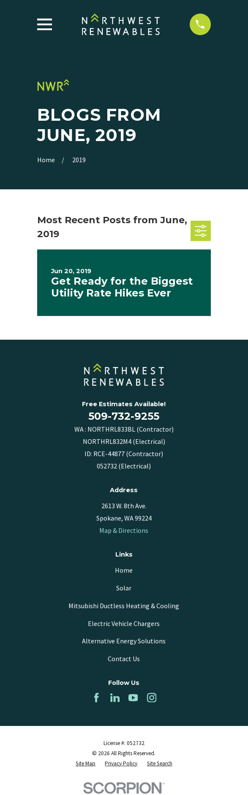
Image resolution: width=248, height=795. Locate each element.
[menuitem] (85, 764)
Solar (123, 588)
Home (124, 570)
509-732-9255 (123, 416)
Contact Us (124, 658)
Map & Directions (123, 530)
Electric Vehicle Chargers (124, 623)
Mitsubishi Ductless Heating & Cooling (123, 605)
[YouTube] (133, 697)
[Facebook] (96, 697)
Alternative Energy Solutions (124, 641)
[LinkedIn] (115, 697)
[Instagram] (151, 697)
